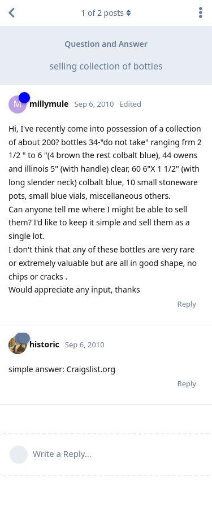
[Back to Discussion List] (11, 13)
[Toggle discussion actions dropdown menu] (200, 13)
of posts (106, 12)
